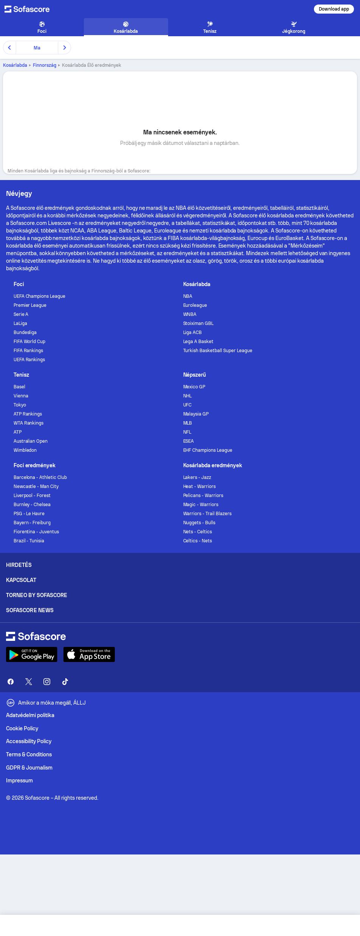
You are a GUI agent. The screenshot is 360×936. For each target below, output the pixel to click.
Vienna (21, 396)
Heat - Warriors (199, 486)
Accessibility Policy (28, 741)
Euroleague (195, 305)
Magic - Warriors (201, 504)
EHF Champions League (208, 450)
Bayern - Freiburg (32, 522)
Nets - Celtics (197, 531)
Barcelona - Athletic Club (40, 477)
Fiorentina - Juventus (36, 531)
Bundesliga (25, 332)
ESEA (188, 441)
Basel (19, 386)
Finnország (44, 65)
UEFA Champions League (40, 296)
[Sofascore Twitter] (28, 681)
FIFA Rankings (28, 350)
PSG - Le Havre (29, 513)
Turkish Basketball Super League (217, 350)
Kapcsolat (21, 580)
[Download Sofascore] (31, 654)
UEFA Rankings (29, 359)
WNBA (190, 314)
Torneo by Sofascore (36, 595)
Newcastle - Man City (36, 486)
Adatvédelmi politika (30, 715)
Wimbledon (25, 450)
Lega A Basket (198, 341)
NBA (188, 296)
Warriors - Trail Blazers (207, 513)
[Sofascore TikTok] (65, 681)
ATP (18, 432)
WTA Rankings (29, 423)
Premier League (30, 305)
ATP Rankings (28, 414)
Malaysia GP (196, 414)
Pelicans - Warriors (203, 495)
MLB (187, 423)
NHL (187, 396)
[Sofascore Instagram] (46, 681)
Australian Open (31, 441)
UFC (187, 405)
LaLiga (20, 323)
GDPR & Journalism (29, 768)
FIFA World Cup (30, 341)
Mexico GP (194, 386)
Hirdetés (19, 565)
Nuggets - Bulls (199, 522)
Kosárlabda (15, 65)
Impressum (19, 780)
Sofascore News (30, 610)
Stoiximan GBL (198, 323)
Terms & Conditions (29, 754)
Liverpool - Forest (32, 495)
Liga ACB (192, 332)
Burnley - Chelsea (32, 504)
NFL (187, 432)
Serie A (21, 314)
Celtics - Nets (197, 540)
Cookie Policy (22, 728)
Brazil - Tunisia (29, 540)
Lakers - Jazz (197, 477)
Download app (334, 9)
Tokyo (20, 405)
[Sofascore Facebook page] (10, 681)
